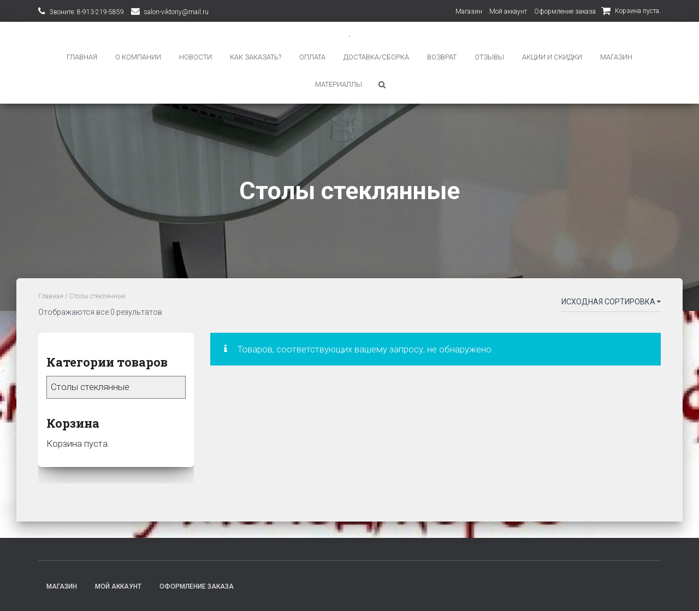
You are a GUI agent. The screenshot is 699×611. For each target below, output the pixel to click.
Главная (50, 295)
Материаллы (338, 84)
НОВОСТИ (195, 57)
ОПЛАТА (312, 57)
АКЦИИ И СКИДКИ (552, 57)
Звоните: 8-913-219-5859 (86, 12)
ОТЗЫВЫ (489, 57)
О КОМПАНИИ (138, 57)
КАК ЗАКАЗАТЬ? (255, 57)
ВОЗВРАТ (442, 57)
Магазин (468, 11)
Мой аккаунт (508, 11)
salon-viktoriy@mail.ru (176, 12)
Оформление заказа (565, 11)
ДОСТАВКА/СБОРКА (376, 57)
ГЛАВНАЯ (82, 57)
